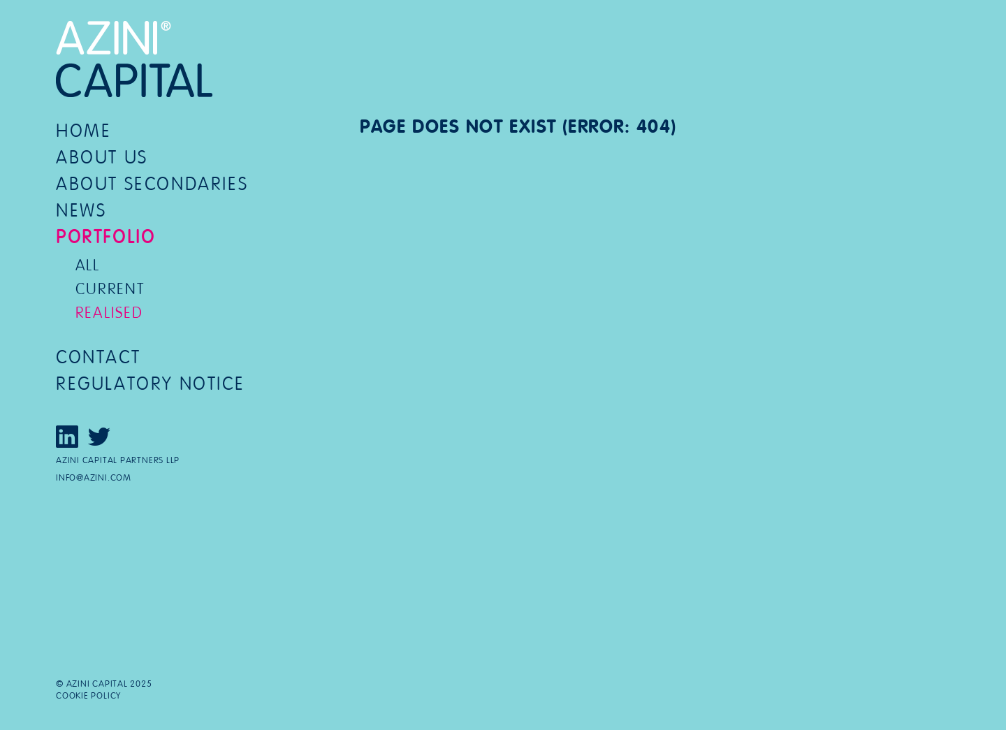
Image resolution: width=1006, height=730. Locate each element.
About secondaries (152, 184)
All (88, 265)
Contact (98, 357)
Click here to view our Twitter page (99, 436)
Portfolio (105, 237)
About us (102, 157)
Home (83, 131)
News (81, 210)
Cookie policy (88, 695)
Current (110, 288)
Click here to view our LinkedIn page (67, 436)
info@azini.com (93, 477)
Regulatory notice (150, 384)
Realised (109, 312)
